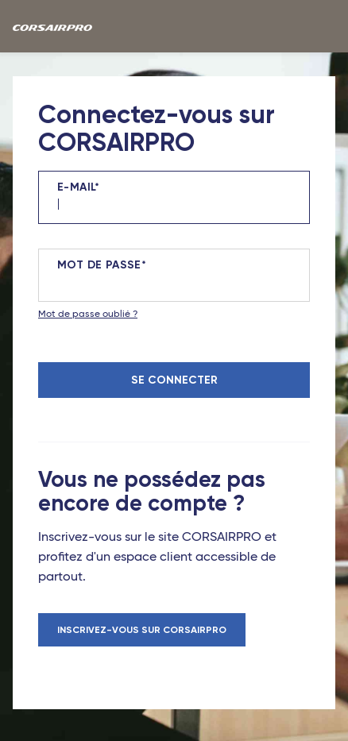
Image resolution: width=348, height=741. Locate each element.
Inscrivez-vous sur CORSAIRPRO (141, 629)
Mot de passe (99, 265)
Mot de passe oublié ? (87, 314)
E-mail (76, 187)
